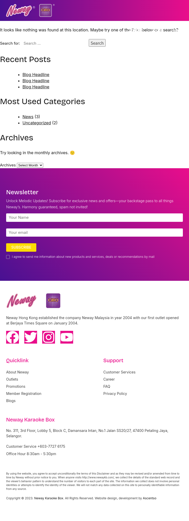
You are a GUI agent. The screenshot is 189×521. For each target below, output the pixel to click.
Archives (8, 165)
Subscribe (21, 247)
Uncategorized (37, 122)
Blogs (11, 400)
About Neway (17, 372)
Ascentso (149, 498)
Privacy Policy (115, 393)
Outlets (12, 379)
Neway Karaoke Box (48, 498)
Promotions (15, 386)
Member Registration (23, 393)
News (28, 116)
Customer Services (119, 372)
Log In (157, 29)
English (136, 29)
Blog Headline (36, 74)
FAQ (106, 386)
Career (109, 379)
